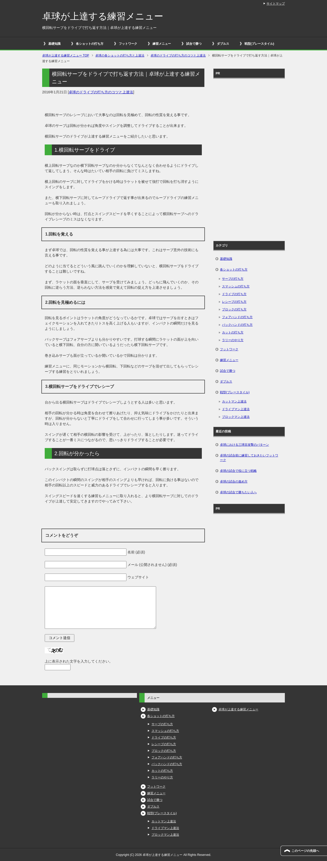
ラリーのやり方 (232, 340)
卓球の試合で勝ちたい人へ (238, 492)
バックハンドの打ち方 (237, 325)
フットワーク (128, 44)
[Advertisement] (249, 158)
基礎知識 (54, 44)
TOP (65, 55)
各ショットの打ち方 (89, 44)
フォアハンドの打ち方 (237, 317)
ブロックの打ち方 (234, 309)
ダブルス (223, 44)
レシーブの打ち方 (234, 302)
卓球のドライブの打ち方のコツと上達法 (101, 92)
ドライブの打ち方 (234, 294)
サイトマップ (275, 3)
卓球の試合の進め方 (234, 481)
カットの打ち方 (232, 332)
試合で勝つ (194, 44)
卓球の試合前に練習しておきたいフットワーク (249, 458)
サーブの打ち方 (232, 279)
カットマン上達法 (234, 401)
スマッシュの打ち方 (236, 286)
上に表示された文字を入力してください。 (79, 661)
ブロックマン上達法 (236, 417)
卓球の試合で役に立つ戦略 (238, 471)
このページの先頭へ (305, 851)
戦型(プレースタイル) (259, 44)
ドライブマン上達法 (236, 409)
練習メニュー (162, 44)
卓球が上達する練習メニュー (102, 16)
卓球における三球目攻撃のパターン (244, 444)
